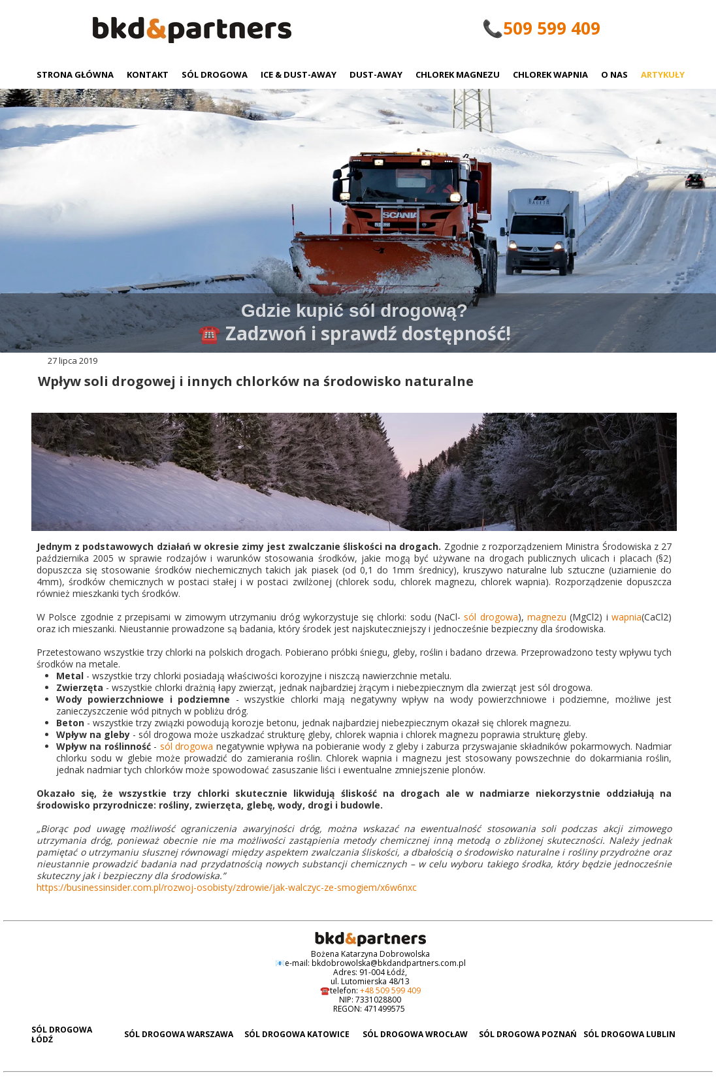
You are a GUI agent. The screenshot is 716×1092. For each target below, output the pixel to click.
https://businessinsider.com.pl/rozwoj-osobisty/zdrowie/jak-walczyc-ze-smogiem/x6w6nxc (227, 887)
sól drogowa (490, 617)
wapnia (626, 617)
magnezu (548, 617)
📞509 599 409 (541, 28)
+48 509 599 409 (390, 990)
